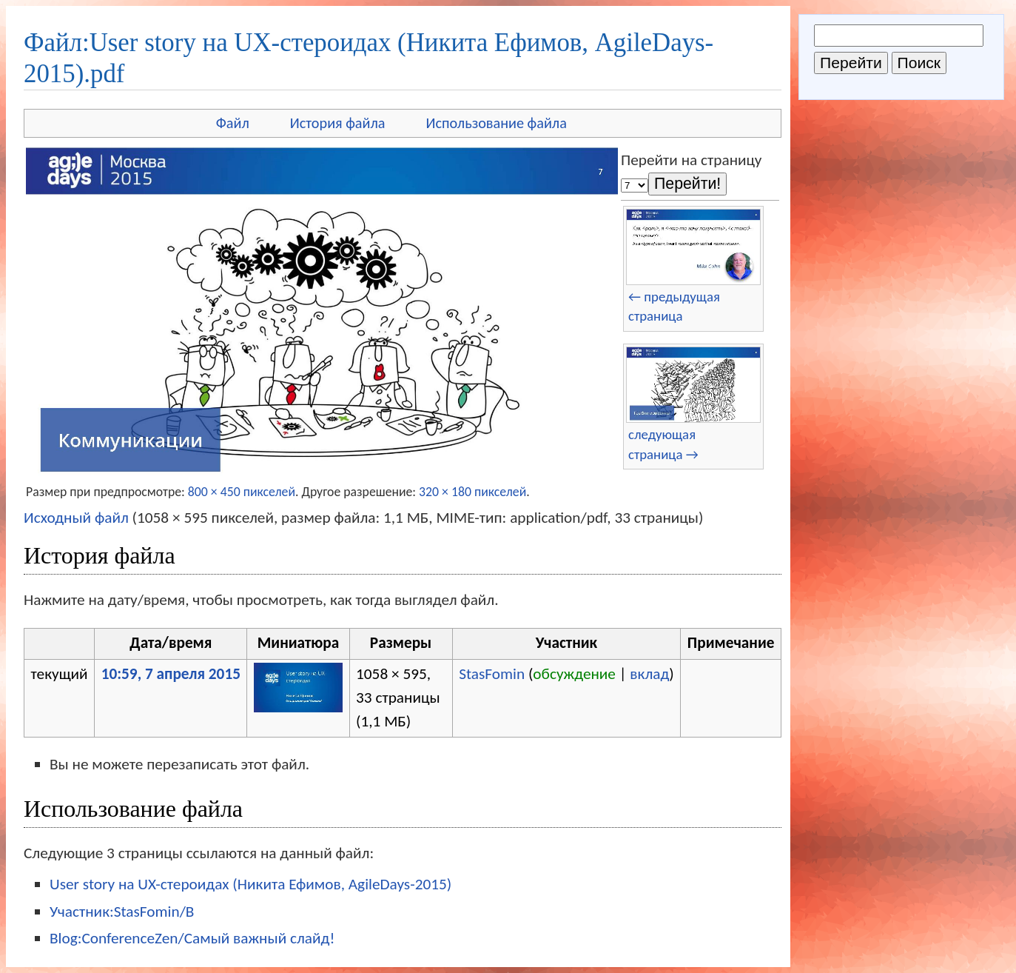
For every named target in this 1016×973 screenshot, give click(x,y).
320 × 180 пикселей (472, 492)
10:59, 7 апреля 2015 (170, 673)
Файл (232, 123)
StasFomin (492, 673)
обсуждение (574, 673)
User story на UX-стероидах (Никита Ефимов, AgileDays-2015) (250, 884)
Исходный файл (76, 517)
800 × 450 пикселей (241, 492)
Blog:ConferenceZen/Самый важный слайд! (192, 938)
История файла (338, 123)
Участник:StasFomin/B (122, 911)
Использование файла (496, 123)
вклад (649, 673)
